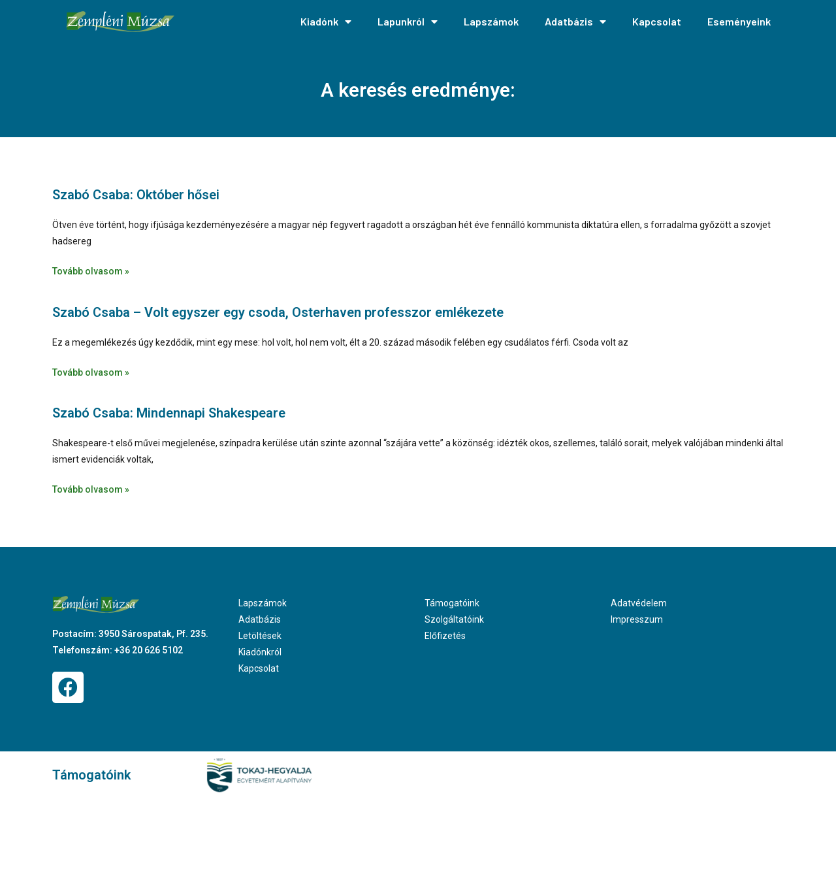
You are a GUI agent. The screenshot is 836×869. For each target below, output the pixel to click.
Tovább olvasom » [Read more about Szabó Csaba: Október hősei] (90, 271)
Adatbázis (575, 21)
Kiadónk (325, 21)
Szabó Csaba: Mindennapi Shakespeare (168, 413)
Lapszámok (491, 21)
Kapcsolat (656, 21)
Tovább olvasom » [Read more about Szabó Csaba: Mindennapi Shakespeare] (90, 489)
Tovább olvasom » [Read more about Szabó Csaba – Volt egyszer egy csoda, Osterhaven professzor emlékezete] (90, 372)
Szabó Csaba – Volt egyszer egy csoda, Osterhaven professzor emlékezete (278, 312)
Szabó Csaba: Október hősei (135, 195)
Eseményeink (739, 21)
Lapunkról (408, 21)
